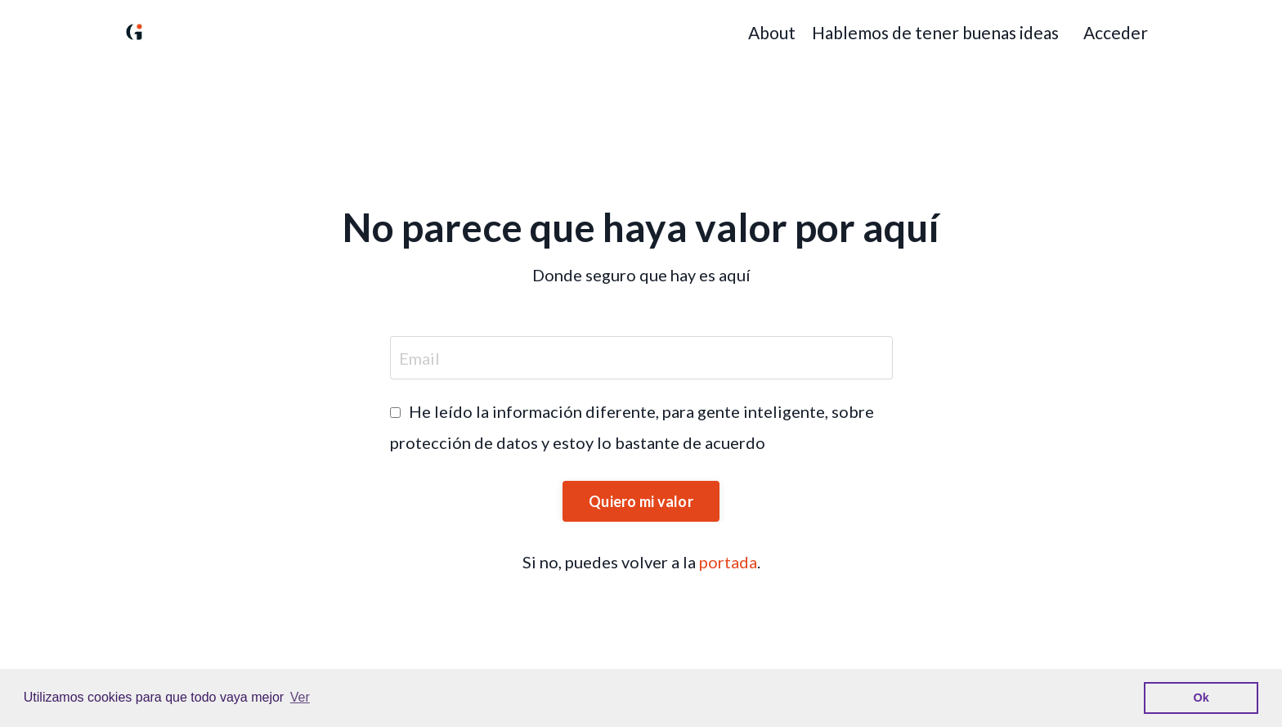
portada (728, 562)
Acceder (1115, 32)
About (772, 32)
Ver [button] (300, 697)
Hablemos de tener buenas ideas (935, 32)
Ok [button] (1201, 697)
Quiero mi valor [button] (641, 501)
